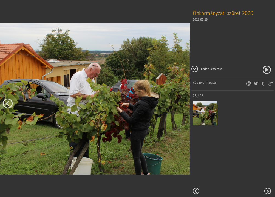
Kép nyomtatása (204, 82)
